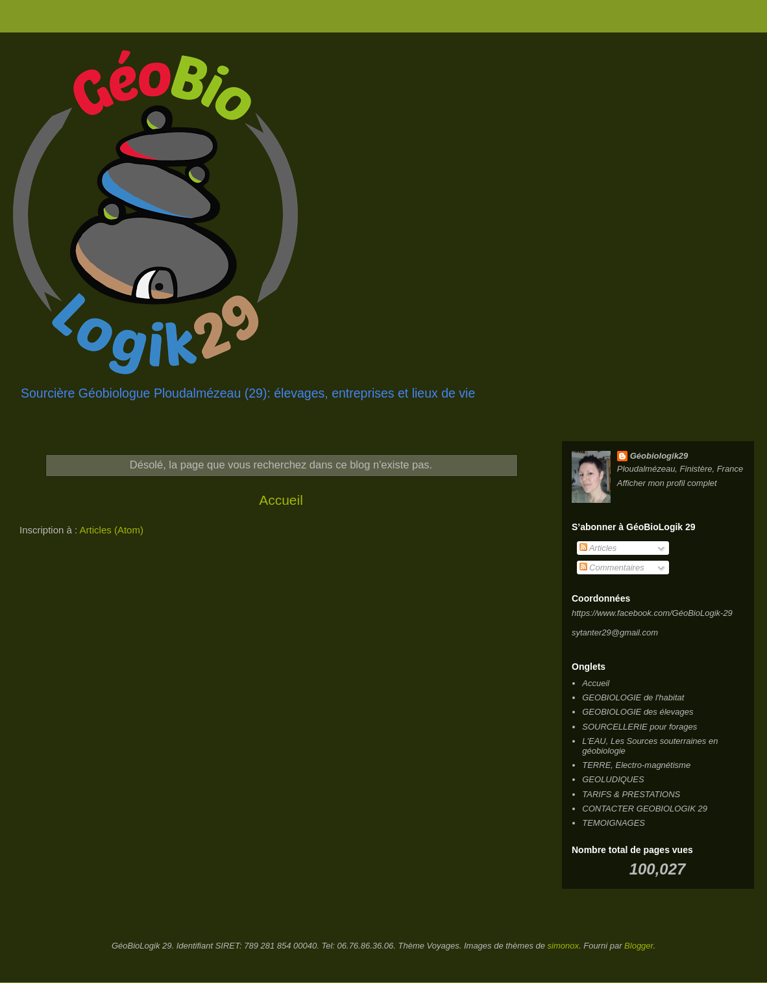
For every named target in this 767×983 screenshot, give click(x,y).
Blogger (638, 946)
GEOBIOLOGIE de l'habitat (633, 697)
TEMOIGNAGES (613, 823)
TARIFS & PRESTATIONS (631, 794)
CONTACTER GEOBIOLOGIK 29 (644, 808)
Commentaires (611, 567)
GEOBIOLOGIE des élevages (637, 712)
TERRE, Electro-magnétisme (636, 765)
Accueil (281, 499)
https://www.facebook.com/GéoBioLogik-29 (652, 613)
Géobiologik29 (659, 456)
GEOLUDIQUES (613, 779)
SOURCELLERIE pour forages (639, 727)
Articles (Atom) (111, 529)
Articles (598, 548)
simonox (563, 946)
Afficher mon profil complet (667, 483)
